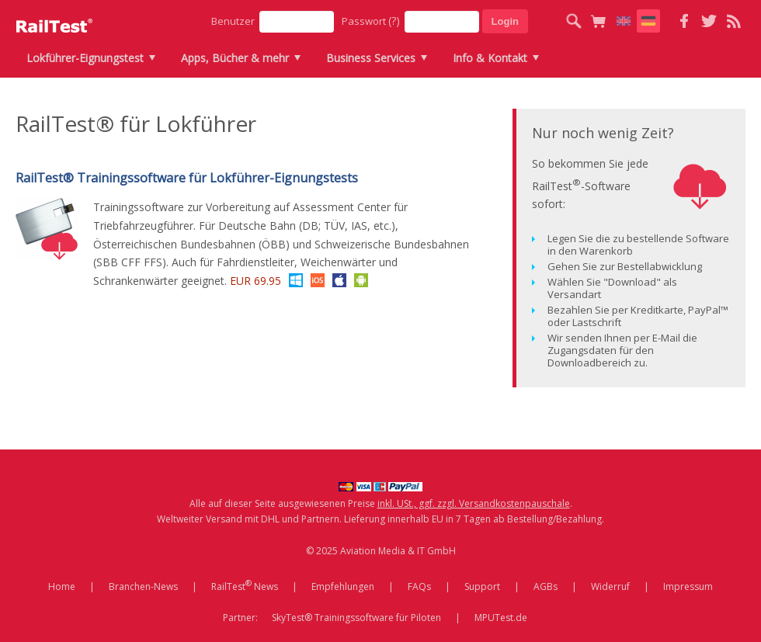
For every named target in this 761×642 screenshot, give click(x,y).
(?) (394, 20)
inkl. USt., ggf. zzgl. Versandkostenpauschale (473, 503)
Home (61, 586)
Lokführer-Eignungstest (85, 57)
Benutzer (233, 21)
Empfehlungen (342, 586)
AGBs (545, 586)
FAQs (419, 586)
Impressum (688, 586)
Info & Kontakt (490, 57)
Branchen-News (143, 586)
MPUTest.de (500, 617)
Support (482, 586)
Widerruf (610, 586)
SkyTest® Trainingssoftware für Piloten (356, 617)
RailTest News (244, 585)
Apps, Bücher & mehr (235, 57)
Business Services (370, 57)
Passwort (371, 20)
